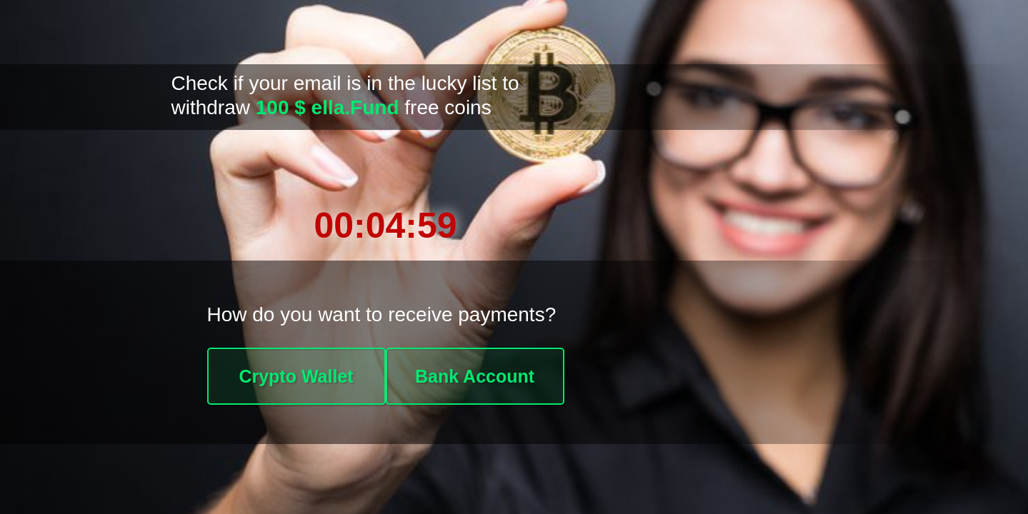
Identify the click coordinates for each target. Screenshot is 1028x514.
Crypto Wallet (296, 376)
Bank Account (474, 376)
